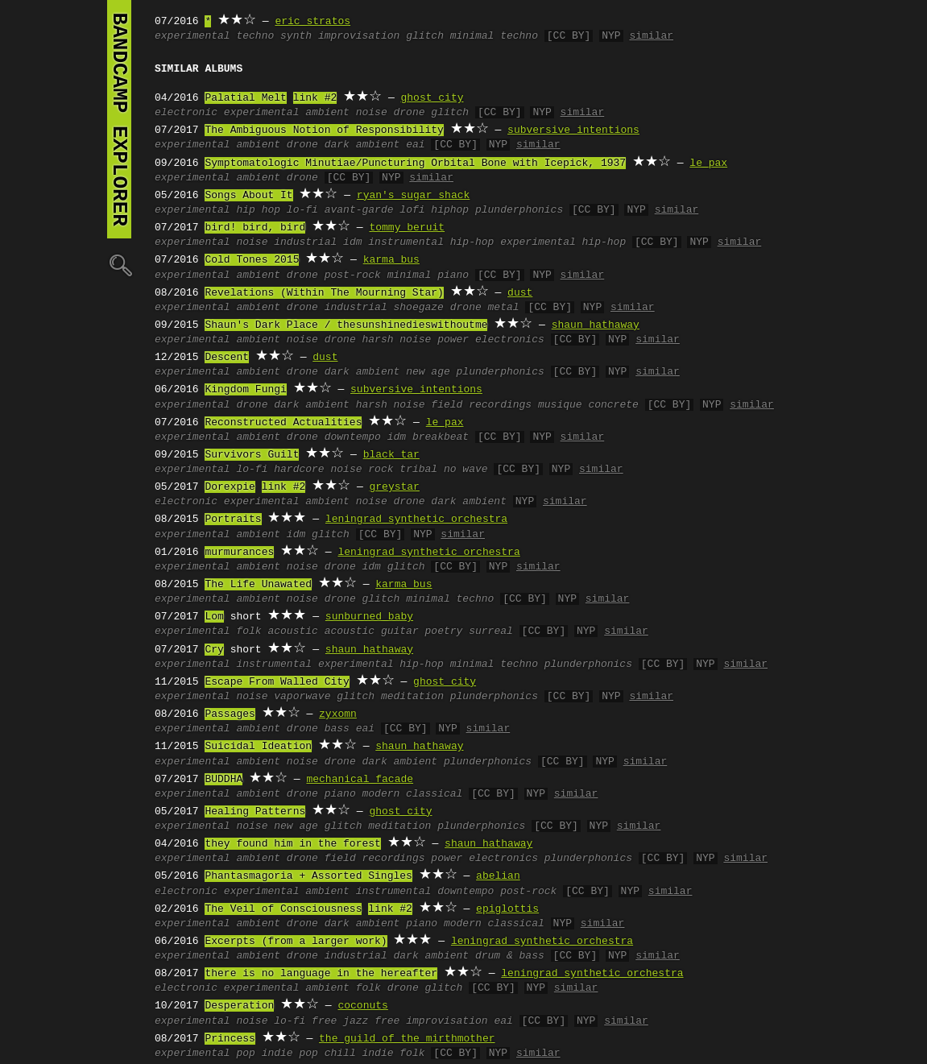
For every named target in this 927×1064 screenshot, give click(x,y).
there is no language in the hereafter (321, 974)
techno (255, 36)
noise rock (361, 469)
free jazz (340, 1021)
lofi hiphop (434, 210)
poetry (443, 631)
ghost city (431, 98)
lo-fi (302, 210)
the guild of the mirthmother (407, 1039)
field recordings (481, 405)
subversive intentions (573, 130)
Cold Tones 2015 (252, 260)
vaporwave (302, 696)
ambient (327, 113)
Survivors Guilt (252, 455)
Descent (227, 357)
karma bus (391, 260)
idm (352, 242)
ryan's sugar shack (413, 195)
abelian (498, 876)
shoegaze (419, 307)
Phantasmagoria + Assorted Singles (308, 876)
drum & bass (509, 956)
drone (409, 113)
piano (453, 275)
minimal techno (494, 36)
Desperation (239, 1006)
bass (337, 729)
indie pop (290, 1053)
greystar (394, 487)
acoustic (292, 631)
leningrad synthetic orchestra (416, 519)
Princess (230, 1039)
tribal (418, 469)
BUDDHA (223, 779)
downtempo (353, 437)
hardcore (299, 469)
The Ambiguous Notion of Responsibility (324, 130)
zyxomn (338, 714)
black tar (391, 455)
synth (296, 36)
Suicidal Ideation (258, 746)
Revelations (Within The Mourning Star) (324, 293)
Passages (230, 714)
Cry (214, 650)
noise (371, 113)
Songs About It (248, 195)
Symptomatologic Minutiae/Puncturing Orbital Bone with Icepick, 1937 (415, 163)
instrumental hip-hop (431, 242)
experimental (192, 36)
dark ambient (362, 145)
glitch (425, 36)
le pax (708, 163)
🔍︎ (119, 264)
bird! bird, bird (255, 228)
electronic (186, 113)
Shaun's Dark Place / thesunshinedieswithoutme (346, 325)
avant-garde (359, 210)
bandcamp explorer (119, 119)
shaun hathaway (595, 325)
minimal (409, 275)
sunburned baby (369, 617)
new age (428, 372)
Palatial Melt (245, 98)
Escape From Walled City (277, 682)
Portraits (233, 519)
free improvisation (431, 1021)
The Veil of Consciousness (283, 909)
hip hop (258, 210)
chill (340, 1053)
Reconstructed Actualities (283, 423)
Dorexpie (230, 487)
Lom (214, 617)
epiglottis (507, 909)
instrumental (274, 664)
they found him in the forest (292, 844)
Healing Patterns (255, 812)
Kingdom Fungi (245, 390)
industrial (305, 242)
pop (245, 1053)
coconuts (362, 1006)
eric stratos (312, 21)
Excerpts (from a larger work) (296, 941)
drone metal (484, 307)
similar (651, 36)
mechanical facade (359, 779)
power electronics (490, 340)
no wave (466, 469)
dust (519, 293)
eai (415, 145)
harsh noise (397, 340)
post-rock (353, 275)
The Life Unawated (258, 585)
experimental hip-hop (563, 242)
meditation (412, 696)
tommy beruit (407, 228)
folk (248, 631)
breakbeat (440, 437)
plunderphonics (519, 210)
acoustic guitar (372, 631)
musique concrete (588, 405)
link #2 (315, 98)
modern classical (412, 794)
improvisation (358, 36)
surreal (491, 631)
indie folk (393, 1053)
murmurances (239, 552)
